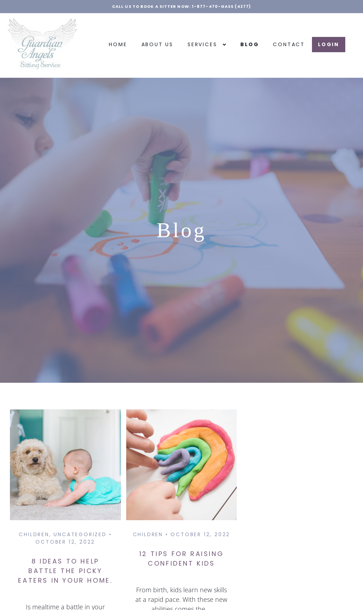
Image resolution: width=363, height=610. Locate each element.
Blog (249, 44)
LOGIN (328, 44)
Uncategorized (80, 534)
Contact (289, 44)
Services (207, 44)
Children (34, 534)
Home (118, 44)
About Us (157, 44)
